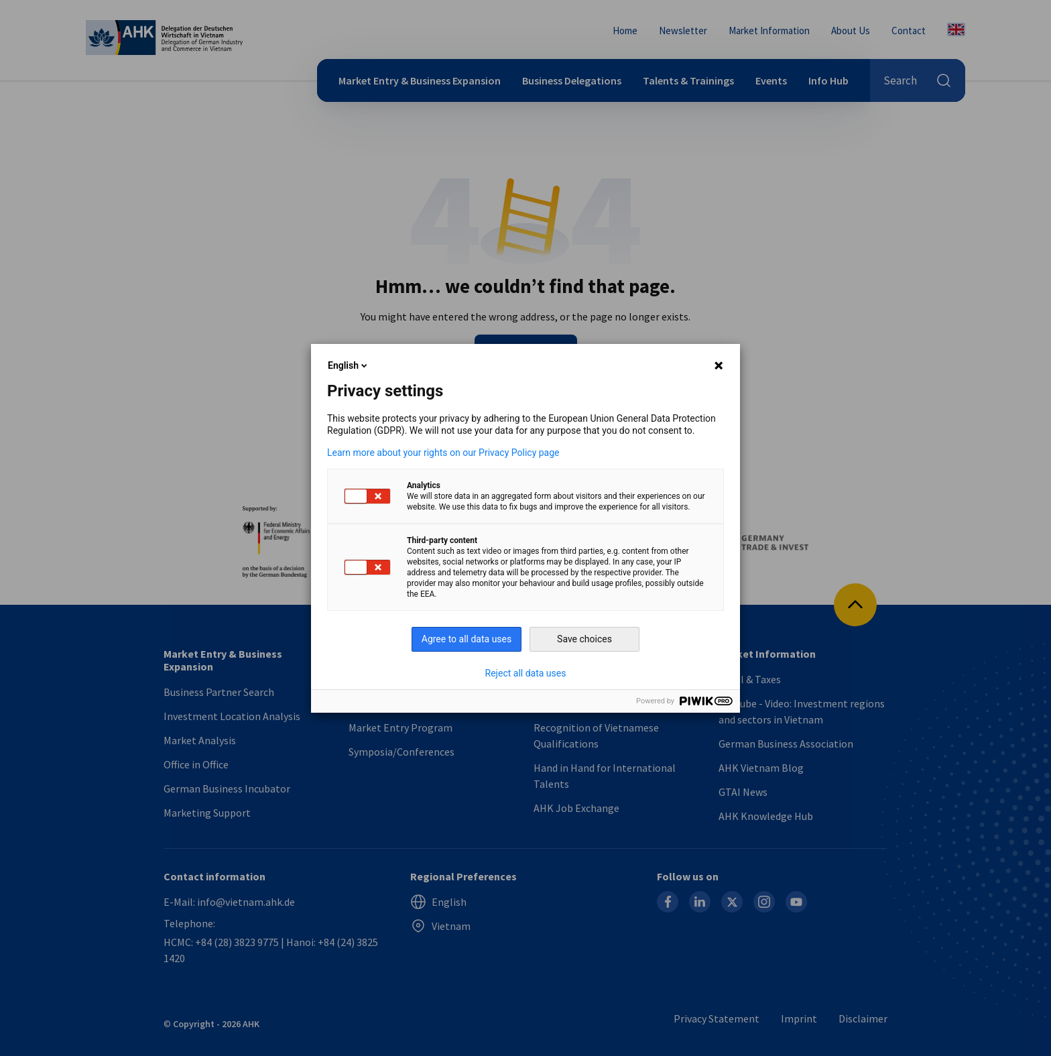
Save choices (584, 639)
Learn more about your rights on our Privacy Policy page (443, 452)
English (348, 365)
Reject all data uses (525, 673)
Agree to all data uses (467, 639)
